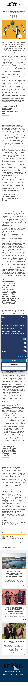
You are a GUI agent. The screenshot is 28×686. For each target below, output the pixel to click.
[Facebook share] (11, 16)
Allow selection (14, 364)
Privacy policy (22, 674)
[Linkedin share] (15, 16)
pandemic (7, 532)
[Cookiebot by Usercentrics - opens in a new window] (21, 317)
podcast (15, 528)
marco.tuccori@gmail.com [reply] (13, 540)
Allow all (14, 360)
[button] (3, 4)
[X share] (13, 16)
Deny (14, 368)
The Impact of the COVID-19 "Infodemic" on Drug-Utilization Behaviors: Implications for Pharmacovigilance (14, 523)
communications (14, 532)
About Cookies (16, 674)
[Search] (24, 4)
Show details (21, 356)
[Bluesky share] (16, 16)
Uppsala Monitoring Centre (8, 674)
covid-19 (20, 532)
